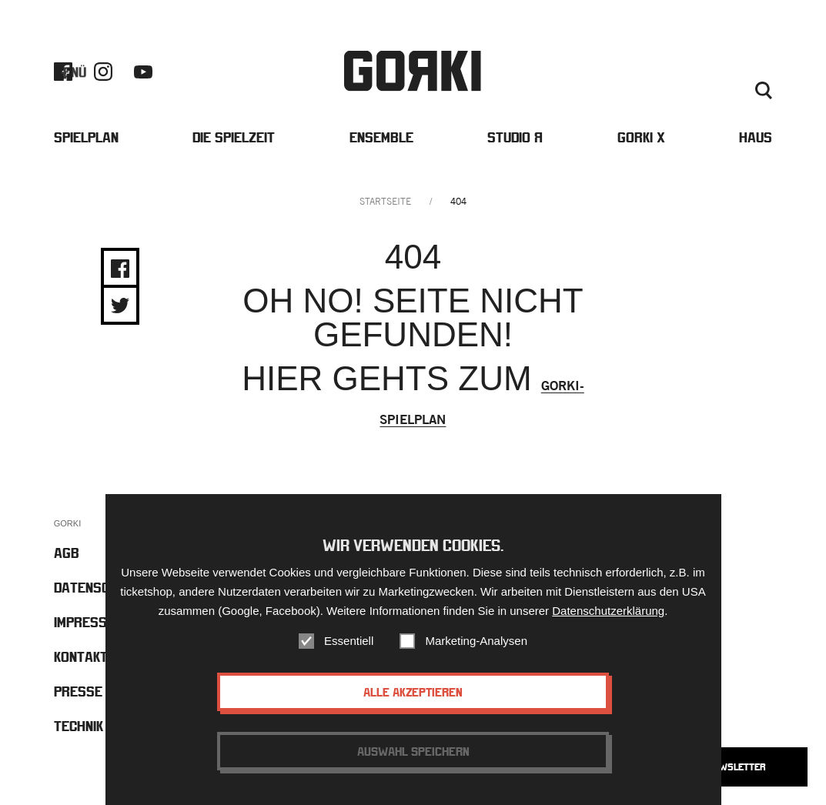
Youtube (143, 71)
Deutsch (722, 91)
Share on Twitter (120, 305)
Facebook (63, 71)
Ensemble (381, 137)
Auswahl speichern (413, 751)
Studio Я (515, 137)
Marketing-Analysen (476, 640)
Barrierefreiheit (631, 72)
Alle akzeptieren (413, 692)
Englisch (670, 91)
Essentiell (348, 640)
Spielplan (86, 137)
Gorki (412, 71)
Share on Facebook (120, 268)
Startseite (385, 201)
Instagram (103, 71)
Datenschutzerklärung (608, 610)
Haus (755, 137)
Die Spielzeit (233, 137)
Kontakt (704, 72)
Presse (753, 72)
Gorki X (641, 137)
